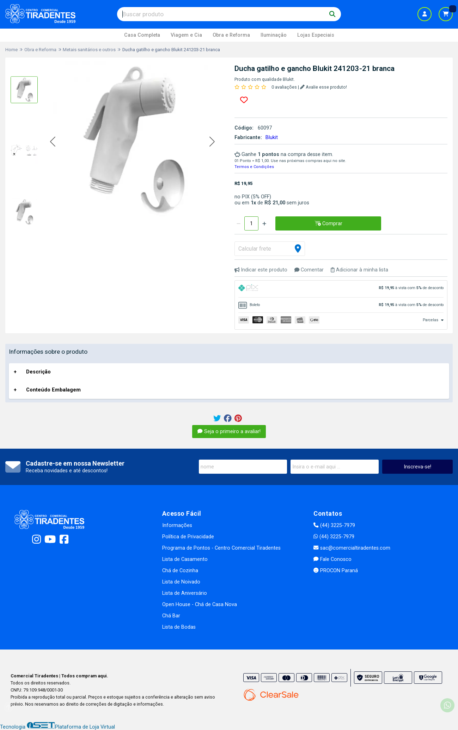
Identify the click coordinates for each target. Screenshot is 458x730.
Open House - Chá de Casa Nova (199, 605)
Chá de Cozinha (180, 571)
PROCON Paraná (335, 571)
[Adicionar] (264, 223)
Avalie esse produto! (323, 87)
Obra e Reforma (231, 35)
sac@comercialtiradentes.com (351, 548)
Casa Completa (142, 35)
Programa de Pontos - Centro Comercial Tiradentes (221, 548)
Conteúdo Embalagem (53, 390)
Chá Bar (171, 616)
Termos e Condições (254, 166)
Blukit (271, 137)
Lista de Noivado (181, 582)
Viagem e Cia (186, 35)
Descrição (38, 372)
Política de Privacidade (188, 537)
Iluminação (274, 35)
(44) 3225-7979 (334, 525)
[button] (53, 142)
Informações (177, 525)
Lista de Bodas (179, 627)
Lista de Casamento (185, 559)
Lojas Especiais (315, 35)
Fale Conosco (332, 559)
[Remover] (238, 223)
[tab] (341, 289)
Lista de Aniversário (184, 593)
